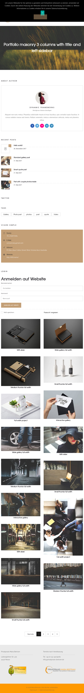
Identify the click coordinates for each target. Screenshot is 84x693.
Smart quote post (20, 169)
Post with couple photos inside (25, 181)
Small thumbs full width (63, 384)
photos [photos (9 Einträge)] (29, 214)
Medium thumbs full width (21, 387)
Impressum (33, 690)
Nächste (30, 634)
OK (42, 13)
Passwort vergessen (51, 312)
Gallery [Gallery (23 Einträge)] (6, 214)
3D (44, 353)
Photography (12, 353)
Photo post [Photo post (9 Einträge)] (18, 214)
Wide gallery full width (63, 350)
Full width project (20, 420)
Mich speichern (7, 312)
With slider (21, 350)
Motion (3, 353)
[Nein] (40, 16)
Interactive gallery (63, 420)
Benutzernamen (6, 283)
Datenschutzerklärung (46, 690)
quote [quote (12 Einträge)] (46, 214)
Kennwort (4, 293)
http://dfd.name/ (13, 257)
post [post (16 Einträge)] (37, 214)
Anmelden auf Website (11, 305)
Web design (51, 353)
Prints (14, 423)
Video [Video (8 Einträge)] (56, 214)
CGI (45, 387)
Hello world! (18, 145)
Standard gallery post (22, 157)
